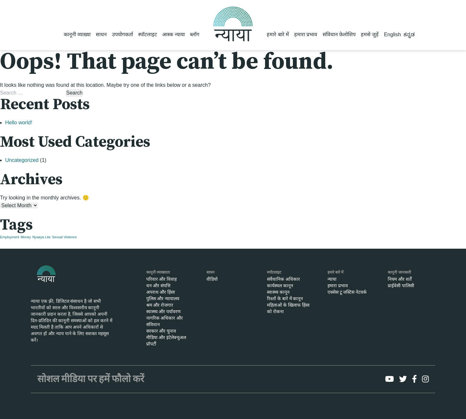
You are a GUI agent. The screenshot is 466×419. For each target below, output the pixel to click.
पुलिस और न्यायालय (163, 298)
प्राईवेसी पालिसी (401, 285)
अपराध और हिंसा (160, 292)
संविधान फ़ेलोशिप (339, 34)
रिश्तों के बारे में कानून (285, 298)
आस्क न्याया (173, 34)
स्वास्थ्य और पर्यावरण (163, 311)
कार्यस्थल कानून (280, 285)
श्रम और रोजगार (159, 305)
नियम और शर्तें (400, 279)
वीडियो (212, 279)
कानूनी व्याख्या (77, 34)
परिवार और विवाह (161, 279)
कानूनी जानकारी (399, 272)
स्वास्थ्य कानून (278, 292)
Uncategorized (22, 160)
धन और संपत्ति (158, 285)
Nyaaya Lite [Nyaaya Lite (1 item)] (41, 237)
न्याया (332, 279)
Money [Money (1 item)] (26, 237)
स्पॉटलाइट (147, 34)
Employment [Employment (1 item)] (9, 237)
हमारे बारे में (278, 34)
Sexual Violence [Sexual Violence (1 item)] (64, 237)
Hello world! (18, 122)
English (392, 34)
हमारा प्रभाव (305, 34)
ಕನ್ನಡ (409, 34)
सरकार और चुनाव (161, 331)
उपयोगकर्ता (122, 34)
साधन (101, 34)
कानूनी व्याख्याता (158, 272)
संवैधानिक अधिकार (283, 279)
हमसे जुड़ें (370, 34)
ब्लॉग (194, 34)
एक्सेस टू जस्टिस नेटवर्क (347, 292)
